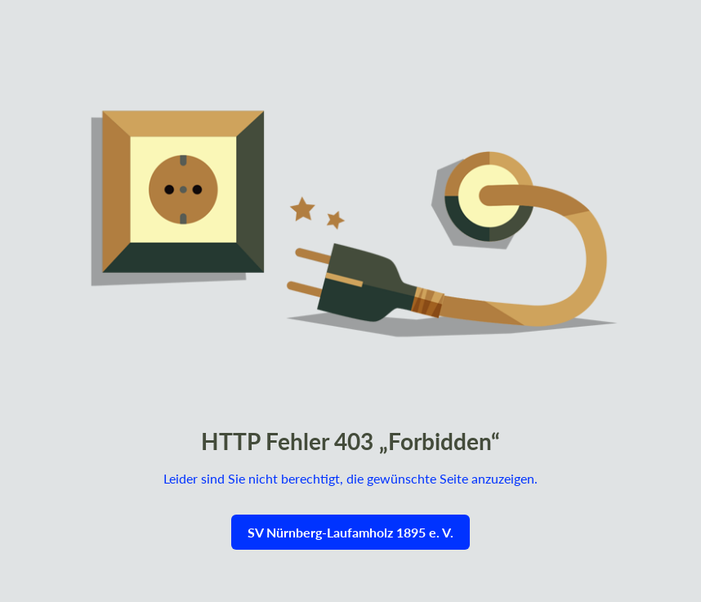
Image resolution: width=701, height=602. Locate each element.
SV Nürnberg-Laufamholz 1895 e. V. (350, 532)
